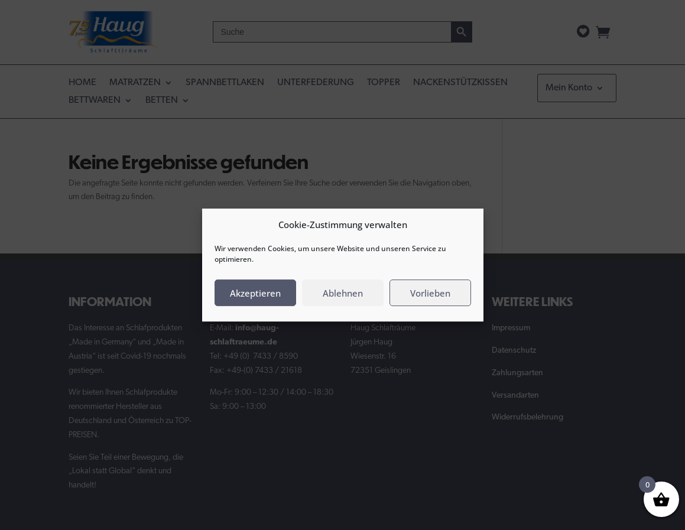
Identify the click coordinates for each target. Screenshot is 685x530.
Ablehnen (343, 293)
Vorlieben (430, 293)
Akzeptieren (255, 293)
